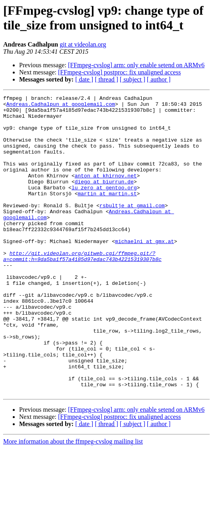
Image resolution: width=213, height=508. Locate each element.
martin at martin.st (107, 213)
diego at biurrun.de (103, 199)
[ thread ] (106, 79)
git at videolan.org (83, 44)
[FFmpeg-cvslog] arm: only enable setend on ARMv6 (136, 65)
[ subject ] (132, 79)
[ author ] (159, 79)
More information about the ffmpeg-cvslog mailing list (73, 501)
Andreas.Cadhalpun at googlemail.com (60, 106)
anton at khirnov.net (105, 192)
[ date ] (84, 79)
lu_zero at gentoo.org (104, 206)
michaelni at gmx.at (144, 270)
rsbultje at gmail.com (132, 228)
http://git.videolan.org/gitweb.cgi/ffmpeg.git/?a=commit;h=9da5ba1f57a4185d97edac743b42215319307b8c (82, 289)
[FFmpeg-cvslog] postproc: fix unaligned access (119, 72)
